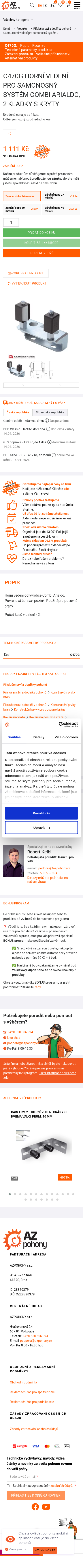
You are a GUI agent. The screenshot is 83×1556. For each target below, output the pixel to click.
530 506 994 (48, 873)
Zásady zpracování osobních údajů (34, 1429)
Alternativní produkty (21, 58)
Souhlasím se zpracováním (40, 1486)
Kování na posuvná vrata (46, 717)
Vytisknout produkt (27, 283)
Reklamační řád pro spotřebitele (32, 1392)
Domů (7, 28)
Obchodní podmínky (24, 1382)
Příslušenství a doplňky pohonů (52, 28)
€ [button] (46, 5)
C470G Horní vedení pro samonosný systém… (30, 33)
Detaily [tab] (38, 737)
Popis (24, 45)
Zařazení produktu (19, 54)
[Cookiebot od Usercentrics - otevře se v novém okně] (59, 725)
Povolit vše (41, 813)
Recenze (38, 45)
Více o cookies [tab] (66, 737)
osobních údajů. (62, 1486)
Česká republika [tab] (18, 412)
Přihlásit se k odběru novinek (35, 1495)
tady (37, 987)
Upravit (41, 827)
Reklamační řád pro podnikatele (32, 1402)
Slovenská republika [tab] (50, 412)
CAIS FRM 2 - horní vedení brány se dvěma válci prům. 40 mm (39, 1114)
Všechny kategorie (18, 20)
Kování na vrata (14, 717)
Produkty (22, 28)
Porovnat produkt (26, 273)
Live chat (13, 1038)
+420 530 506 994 (20, 1032)
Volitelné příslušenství (53, 54)
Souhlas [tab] (14, 737)
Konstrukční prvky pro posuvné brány (39, 709)
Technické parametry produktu (28, 50)
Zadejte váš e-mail (22, 1477)
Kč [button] (40, 5)
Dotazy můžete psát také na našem (47, 880)
